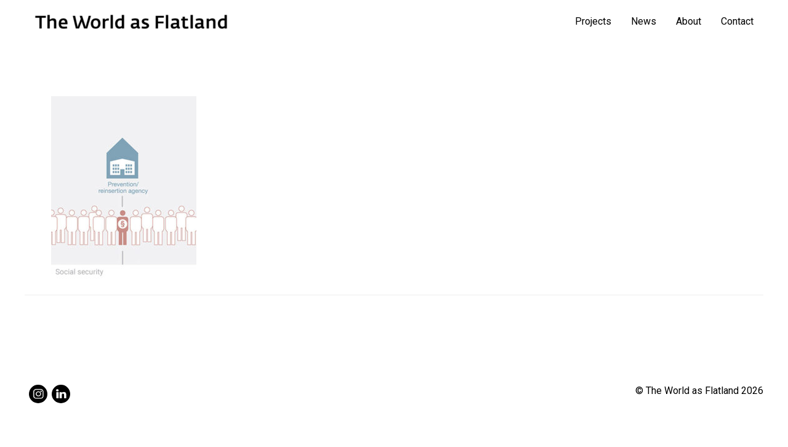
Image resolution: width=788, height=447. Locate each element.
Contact (737, 21)
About (688, 21)
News (643, 21)
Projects (593, 21)
